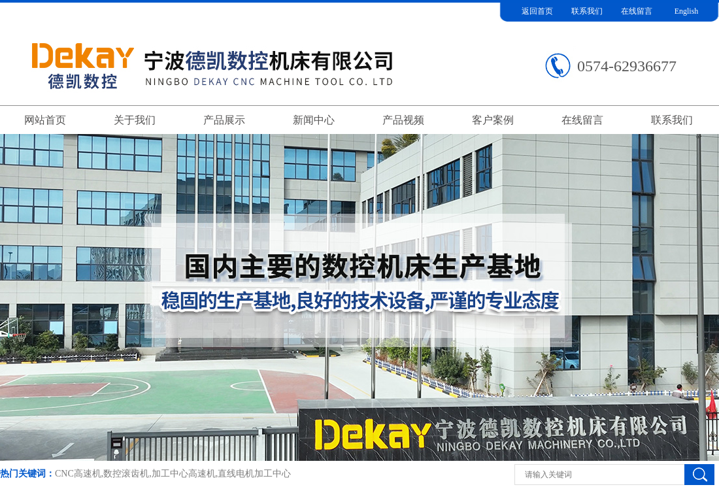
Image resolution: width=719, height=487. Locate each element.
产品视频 (403, 120)
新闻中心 (314, 120)
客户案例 (493, 120)
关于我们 (135, 120)
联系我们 (587, 11)
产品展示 (224, 120)
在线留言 (636, 11)
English (687, 11)
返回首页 (537, 11)
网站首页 (45, 120)
